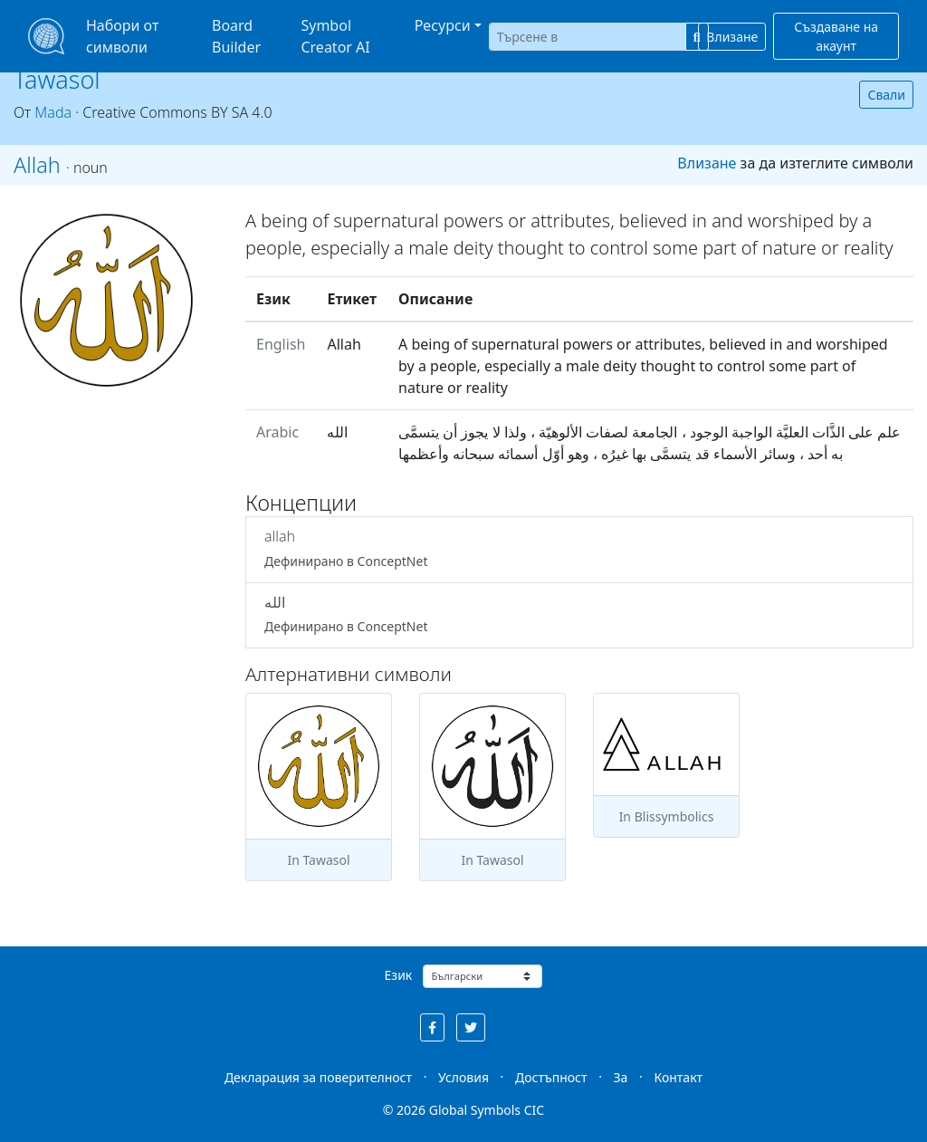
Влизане (732, 36)
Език (399, 975)
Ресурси (443, 25)
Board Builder (236, 36)
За (621, 1077)
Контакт (678, 1077)
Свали (886, 94)
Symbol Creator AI (335, 36)
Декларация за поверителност (318, 1077)
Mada (53, 112)
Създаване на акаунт (836, 36)
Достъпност (551, 1077)
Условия (463, 1077)
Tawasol (57, 79)
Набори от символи (122, 36)
